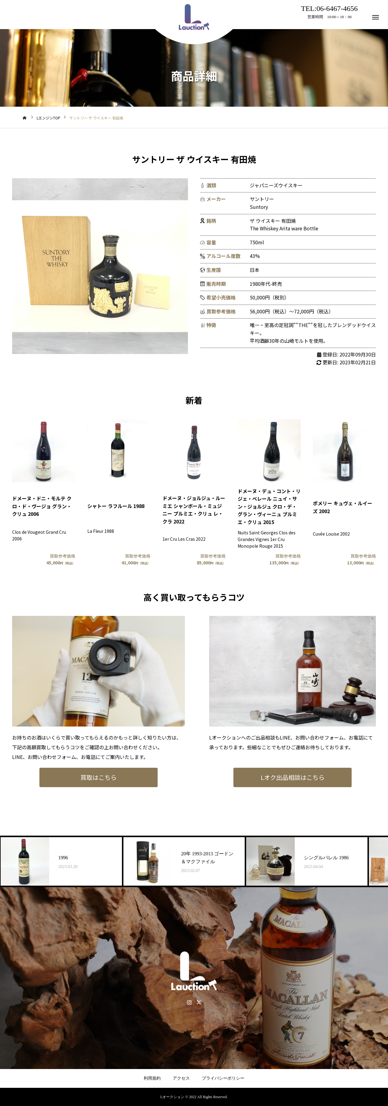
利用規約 (152, 1078)
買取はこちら (98, 777)
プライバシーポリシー (223, 1078)
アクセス (181, 1078)
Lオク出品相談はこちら (293, 777)
